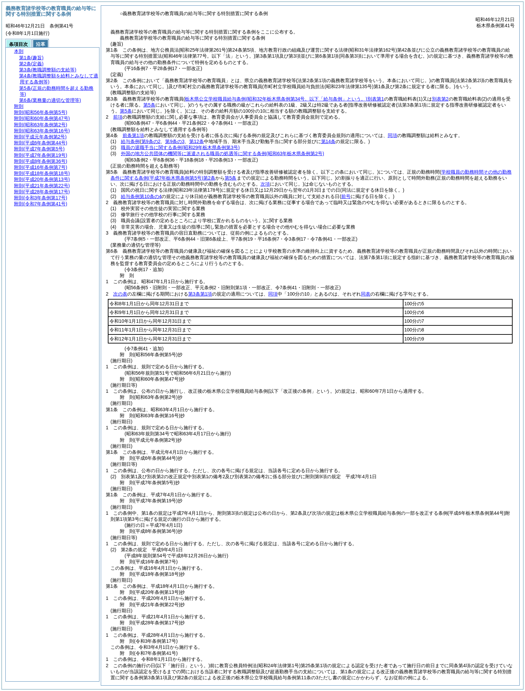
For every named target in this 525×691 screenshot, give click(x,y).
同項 (392, 135)
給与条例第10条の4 (141, 196)
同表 (365, 294)
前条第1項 (133, 135)
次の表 (120, 294)
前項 (118, 117)
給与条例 (130, 141)
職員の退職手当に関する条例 (180, 147)
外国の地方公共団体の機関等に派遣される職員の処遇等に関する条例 (222, 153)
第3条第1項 (200, 294)
